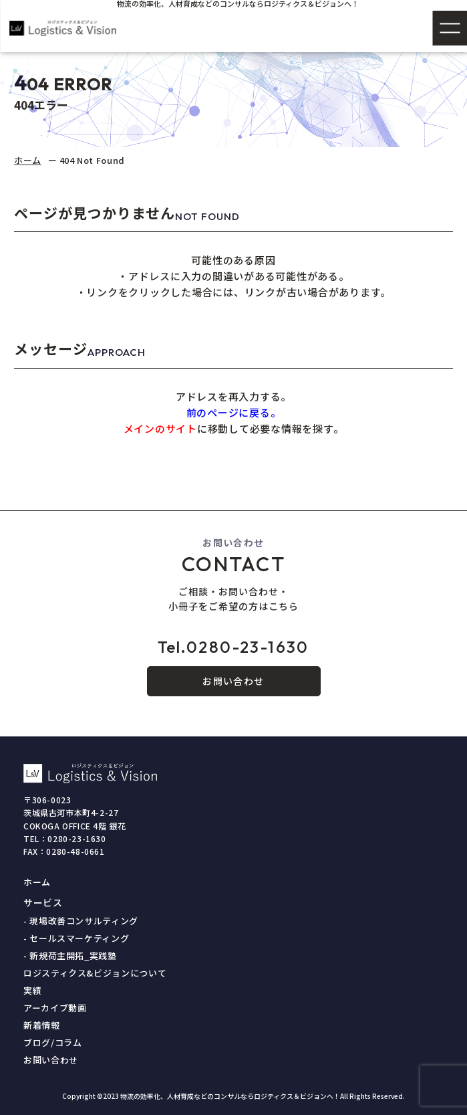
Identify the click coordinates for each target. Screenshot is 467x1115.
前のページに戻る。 (233, 412)
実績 (32, 990)
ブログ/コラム (52, 1042)
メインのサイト (160, 428)
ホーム (27, 160)
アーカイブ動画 (55, 1007)
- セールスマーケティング (76, 938)
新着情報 (41, 1025)
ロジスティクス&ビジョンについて (94, 973)
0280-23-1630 (233, 647)
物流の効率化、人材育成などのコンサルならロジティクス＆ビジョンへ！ (230, 1096)
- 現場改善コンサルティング (80, 920)
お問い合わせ (233, 681)
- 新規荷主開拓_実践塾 (70, 955)
